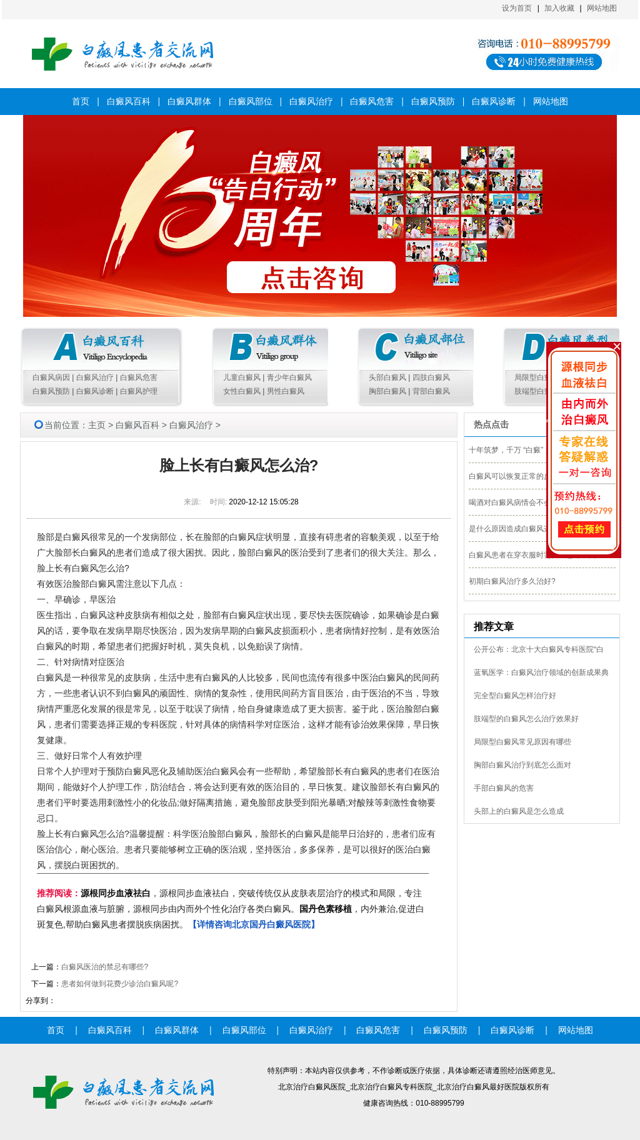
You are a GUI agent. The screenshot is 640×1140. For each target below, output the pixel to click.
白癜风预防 (433, 101)
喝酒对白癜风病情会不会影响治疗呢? (531, 502)
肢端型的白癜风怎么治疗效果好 (526, 718)
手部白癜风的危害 (504, 788)
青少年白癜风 (289, 377)
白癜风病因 (51, 377)
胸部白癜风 (387, 391)
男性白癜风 (285, 391)
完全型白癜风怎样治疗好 (515, 695)
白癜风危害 (372, 101)
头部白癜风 (387, 377)
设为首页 (517, 8)
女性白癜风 (242, 391)
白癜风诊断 (494, 101)
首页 (80, 101)
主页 (97, 425)
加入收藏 (559, 8)
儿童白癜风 (242, 377)
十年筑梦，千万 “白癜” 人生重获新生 (530, 450)
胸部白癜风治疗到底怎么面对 (522, 765)
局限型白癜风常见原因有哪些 (522, 742)
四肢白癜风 (431, 377)
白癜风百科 (129, 101)
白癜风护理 (139, 391)
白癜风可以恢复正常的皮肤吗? (520, 476)
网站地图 (602, 8)
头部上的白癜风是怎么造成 (519, 811)
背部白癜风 (431, 391)
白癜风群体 (189, 101)
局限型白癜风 (536, 377)
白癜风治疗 (311, 101)
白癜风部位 (250, 101)
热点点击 (491, 424)
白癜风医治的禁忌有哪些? (104, 966)
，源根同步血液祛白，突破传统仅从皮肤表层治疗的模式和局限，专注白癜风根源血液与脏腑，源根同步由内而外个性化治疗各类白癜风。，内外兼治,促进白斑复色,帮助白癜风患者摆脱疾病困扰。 (230, 908)
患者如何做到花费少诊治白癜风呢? (119, 983)
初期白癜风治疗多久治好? (512, 581)
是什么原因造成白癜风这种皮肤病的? (531, 528)
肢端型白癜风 (536, 391)
